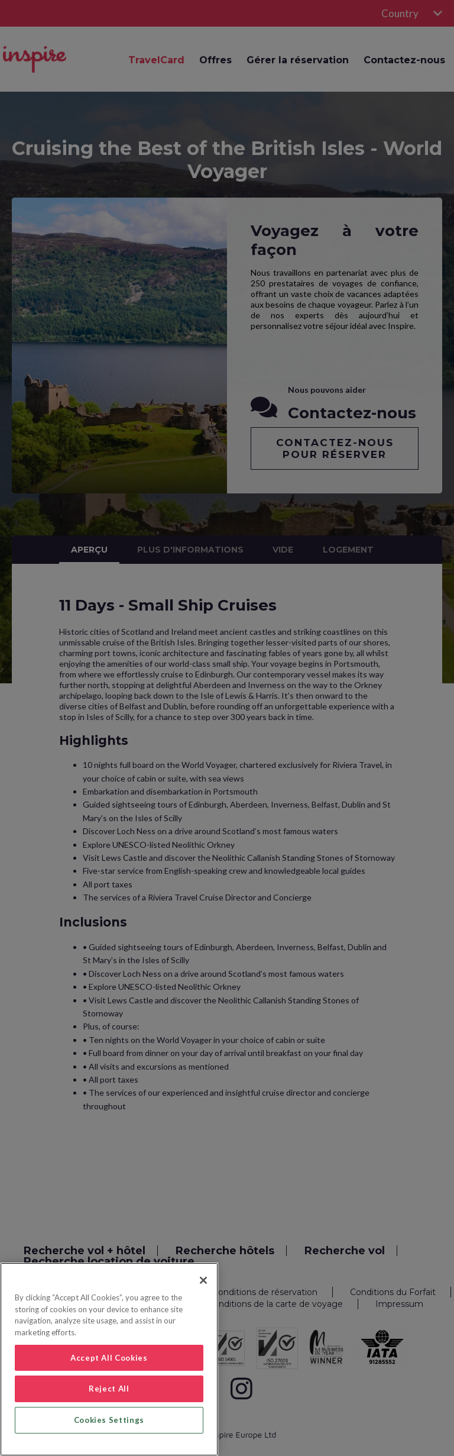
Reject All (109, 1388)
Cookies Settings (109, 1420)
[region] (109, 1359)
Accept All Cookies (109, 1358)
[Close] (203, 1280)
